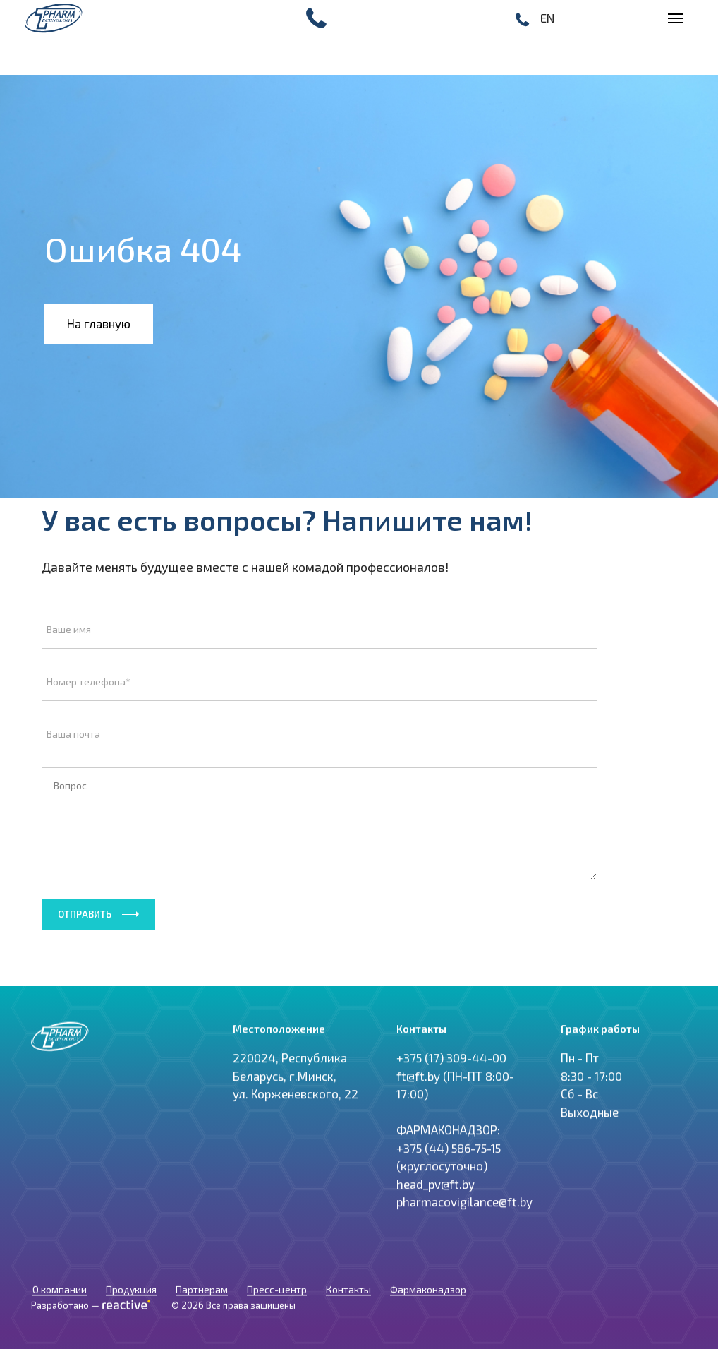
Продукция (131, 1303)
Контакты (348, 1303)
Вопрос (319, 823)
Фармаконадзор (428, 1303)
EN (547, 18)
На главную (98, 323)
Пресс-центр (277, 1303)
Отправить (84, 914)
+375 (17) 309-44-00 (451, 1083)
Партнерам (202, 1303)
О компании (59, 1303)
